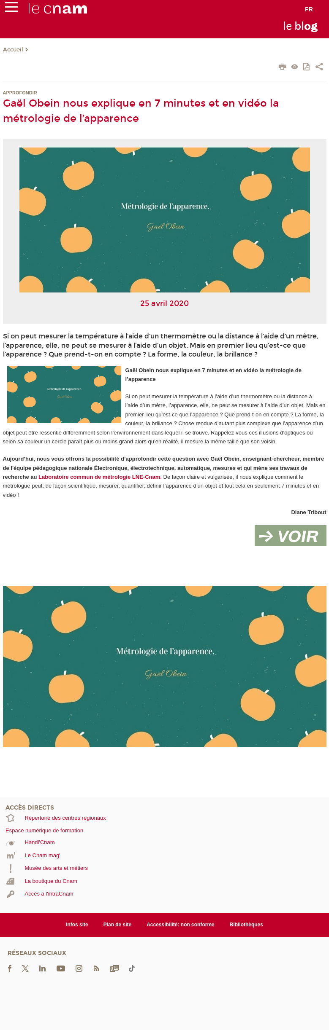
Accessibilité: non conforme (181, 925)
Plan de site (117, 925)
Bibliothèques (246, 925)
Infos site (77, 925)
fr (309, 9)
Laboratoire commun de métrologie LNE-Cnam (99, 477)
